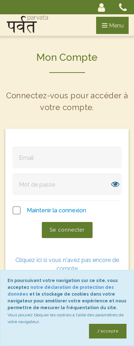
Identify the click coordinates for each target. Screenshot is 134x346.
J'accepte (108, 330)
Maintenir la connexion (56, 210)
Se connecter (67, 230)
